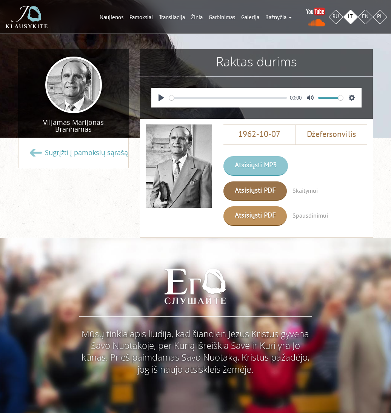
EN (365, 16)
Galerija (250, 17)
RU (336, 16)
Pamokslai (141, 17)
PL (380, 16)
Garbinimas (222, 17)
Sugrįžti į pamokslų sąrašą (86, 153)
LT (350, 16)
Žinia (197, 17)
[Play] (161, 98)
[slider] (228, 97)
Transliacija (172, 17)
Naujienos (111, 17)
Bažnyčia (278, 17)
